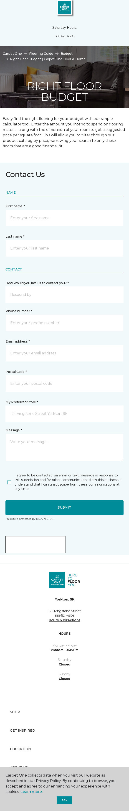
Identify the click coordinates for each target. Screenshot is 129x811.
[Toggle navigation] (7, 9)
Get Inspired (22, 730)
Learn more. (31, 792)
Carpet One (12, 54)
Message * (13, 430)
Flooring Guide (41, 54)
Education (20, 749)
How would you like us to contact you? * (37, 283)
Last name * (14, 236)
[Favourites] (117, 9)
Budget (67, 54)
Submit (64, 507)
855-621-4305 (64, 36)
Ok (64, 800)
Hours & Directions (64, 620)
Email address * (17, 341)
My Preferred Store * (21, 402)
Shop (15, 712)
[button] (111, 9)
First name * (15, 206)
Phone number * (18, 311)
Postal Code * (16, 371)
